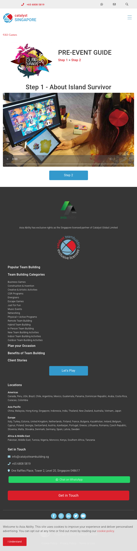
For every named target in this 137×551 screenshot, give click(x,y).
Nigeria (44, 440)
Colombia (23, 400)
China (11, 411)
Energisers (13, 297)
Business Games (17, 282)
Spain (60, 429)
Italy (10, 421)
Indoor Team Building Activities (24, 336)
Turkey (16, 421)
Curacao (12, 400)
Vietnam (109, 411)
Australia (98, 411)
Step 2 (76, 60)
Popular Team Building (24, 267)
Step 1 (63, 60)
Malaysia (19, 411)
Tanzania (90, 440)
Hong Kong (31, 411)
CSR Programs (15, 293)
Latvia (67, 429)
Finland (67, 421)
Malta (21, 429)
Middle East (24, 440)
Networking (14, 313)
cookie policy (105, 531)
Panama (79, 396)
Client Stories (17, 360)
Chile (38, 396)
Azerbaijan (62, 425)
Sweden (75, 429)
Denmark (40, 429)
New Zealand (86, 411)
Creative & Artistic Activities (22, 289)
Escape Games (16, 301)
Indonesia (56, 411)
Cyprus (11, 425)
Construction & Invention (21, 286)
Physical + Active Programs (22, 317)
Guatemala (68, 396)
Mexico (57, 396)
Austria (52, 425)
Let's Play (68, 370)
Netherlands (55, 421)
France (75, 421)
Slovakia (29, 429)
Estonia (25, 421)
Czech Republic (118, 425)
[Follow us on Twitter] (76, 516)
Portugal (73, 425)
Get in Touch (69, 495)
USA (25, 396)
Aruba (111, 396)
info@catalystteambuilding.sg (30, 456)
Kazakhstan (96, 421)
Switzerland (40, 425)
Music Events (15, 309)
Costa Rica (121, 396)
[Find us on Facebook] (54, 516)
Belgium (116, 421)
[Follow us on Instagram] (61, 516)
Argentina (47, 396)
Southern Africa (76, 440)
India (64, 411)
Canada (12, 396)
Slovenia (12, 429)
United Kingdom (39, 421)
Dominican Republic (96, 396)
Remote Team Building (20, 320)
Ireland (107, 421)
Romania (104, 425)
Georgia (29, 425)
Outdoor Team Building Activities (25, 340)
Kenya (63, 440)
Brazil (32, 396)
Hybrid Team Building (19, 324)
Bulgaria (84, 421)
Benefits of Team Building (26, 353)
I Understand (15, 541)
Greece (83, 425)
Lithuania (93, 425)
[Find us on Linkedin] (68, 516)
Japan (118, 411)
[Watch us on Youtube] (83, 516)
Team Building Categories (26, 274)
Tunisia (36, 440)
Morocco (54, 440)
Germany (50, 429)
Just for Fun (14, 305)
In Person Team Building (21, 328)
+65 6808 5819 (35, 4)
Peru (19, 396)
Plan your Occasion (21, 346)
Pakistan (12, 440)
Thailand (73, 411)
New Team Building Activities (23, 332)
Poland (20, 425)
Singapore (44, 411)
